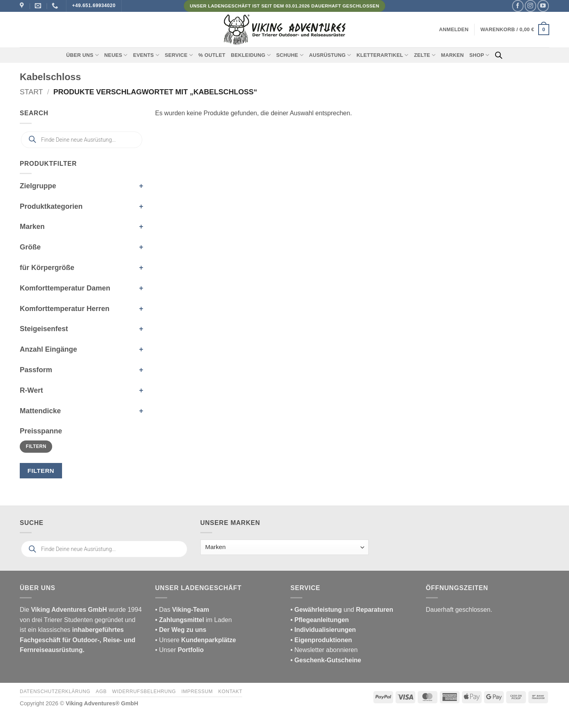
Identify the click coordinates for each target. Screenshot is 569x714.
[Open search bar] (499, 55)
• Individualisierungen (323, 629)
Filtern (36, 446)
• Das (182, 609)
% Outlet (211, 55)
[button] (454, 29)
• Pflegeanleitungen (319, 620)
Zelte (424, 55)
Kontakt (230, 691)
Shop (479, 55)
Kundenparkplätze (208, 640)
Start (31, 92)
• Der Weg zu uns (181, 629)
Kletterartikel (382, 55)
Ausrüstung (330, 55)
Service (179, 55)
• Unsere (168, 640)
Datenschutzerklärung (55, 691)
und (341, 609)
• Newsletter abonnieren (324, 650)
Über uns (82, 55)
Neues (116, 55)
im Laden (193, 620)
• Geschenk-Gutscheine (325, 660)
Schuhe (289, 55)
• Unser (179, 650)
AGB (101, 691)
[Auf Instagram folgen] (530, 5)
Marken (452, 55)
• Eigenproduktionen (321, 640)
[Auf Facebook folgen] (518, 5)
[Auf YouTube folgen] (543, 5)
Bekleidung (251, 55)
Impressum (197, 691)
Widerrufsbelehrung (144, 691)
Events (146, 55)
